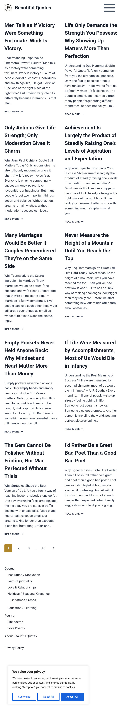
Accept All (72, 696)
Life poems (15, 622)
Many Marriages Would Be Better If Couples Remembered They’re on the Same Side (30, 250)
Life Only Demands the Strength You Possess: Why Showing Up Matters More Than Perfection (91, 40)
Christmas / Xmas (23, 600)
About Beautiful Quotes (20, 636)
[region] (48, 685)
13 (43, 548)
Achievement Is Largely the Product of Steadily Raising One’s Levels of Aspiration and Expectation (90, 143)
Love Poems (16, 628)
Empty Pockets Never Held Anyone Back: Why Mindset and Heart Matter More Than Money (29, 358)
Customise (24, 696)
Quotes (9, 568)
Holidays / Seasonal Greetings (29, 593)
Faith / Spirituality (20, 581)
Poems (9, 615)
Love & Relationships (22, 587)
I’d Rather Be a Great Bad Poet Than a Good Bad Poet (90, 453)
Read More (13, 111)
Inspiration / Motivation (24, 575)
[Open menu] (109, 7)
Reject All (48, 696)
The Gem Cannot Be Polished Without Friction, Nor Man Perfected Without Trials (27, 460)
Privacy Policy (14, 648)
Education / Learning (22, 608)
